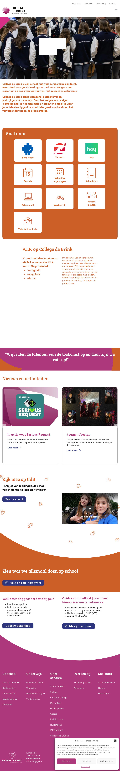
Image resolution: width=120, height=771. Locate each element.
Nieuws (101, 688)
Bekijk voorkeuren (107, 761)
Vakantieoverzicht (107, 682)
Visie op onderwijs (11, 682)
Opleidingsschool (82, 682)
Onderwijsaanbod (34, 682)
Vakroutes (31, 688)
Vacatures (78, 688)
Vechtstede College (59, 735)
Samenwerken (9, 693)
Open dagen (104, 693)
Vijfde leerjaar (33, 698)
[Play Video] (90, 509)
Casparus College (58, 697)
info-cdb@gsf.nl (34, 761)
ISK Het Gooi (56, 730)
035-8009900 (33, 758)
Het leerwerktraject (35, 693)
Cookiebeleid (85, 767)
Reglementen (8, 688)
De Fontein (55, 702)
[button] (115, 741)
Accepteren (66, 761)
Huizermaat (56, 724)
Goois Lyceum (57, 708)
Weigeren (87, 761)
